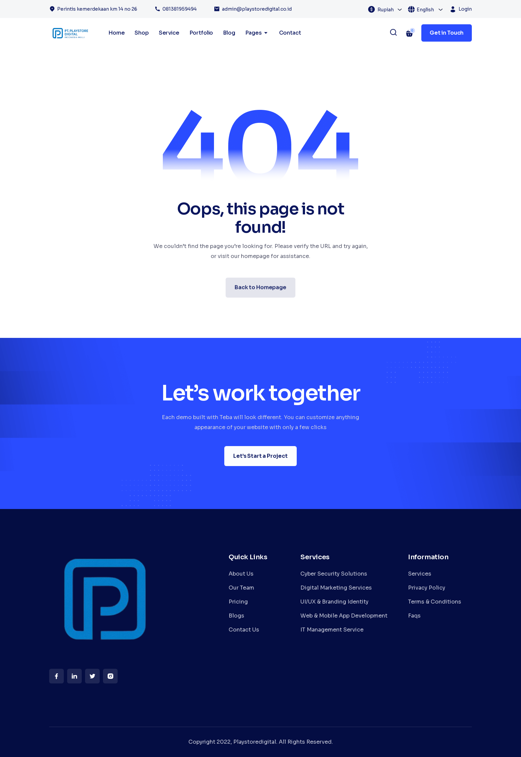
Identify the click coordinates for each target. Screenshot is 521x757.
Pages (257, 33)
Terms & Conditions (434, 601)
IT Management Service (332, 629)
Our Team (241, 587)
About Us (241, 573)
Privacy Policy (426, 587)
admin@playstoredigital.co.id (257, 9)
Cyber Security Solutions (333, 573)
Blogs (236, 615)
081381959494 (179, 9)
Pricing (238, 601)
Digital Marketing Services (336, 587)
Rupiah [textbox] (385, 10)
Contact (290, 32)
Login (465, 9)
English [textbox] (425, 10)
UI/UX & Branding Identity (334, 601)
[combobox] (390, 9)
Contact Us (244, 629)
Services (419, 573)
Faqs (414, 615)
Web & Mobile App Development (343, 615)
